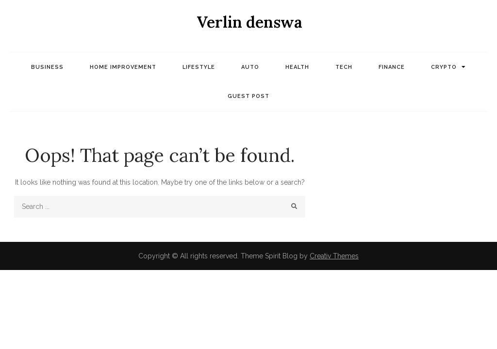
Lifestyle (198, 67)
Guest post (248, 96)
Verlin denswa (249, 22)
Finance (392, 67)
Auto (250, 67)
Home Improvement (123, 67)
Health (297, 67)
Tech (343, 67)
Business (47, 67)
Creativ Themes (334, 256)
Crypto (444, 67)
